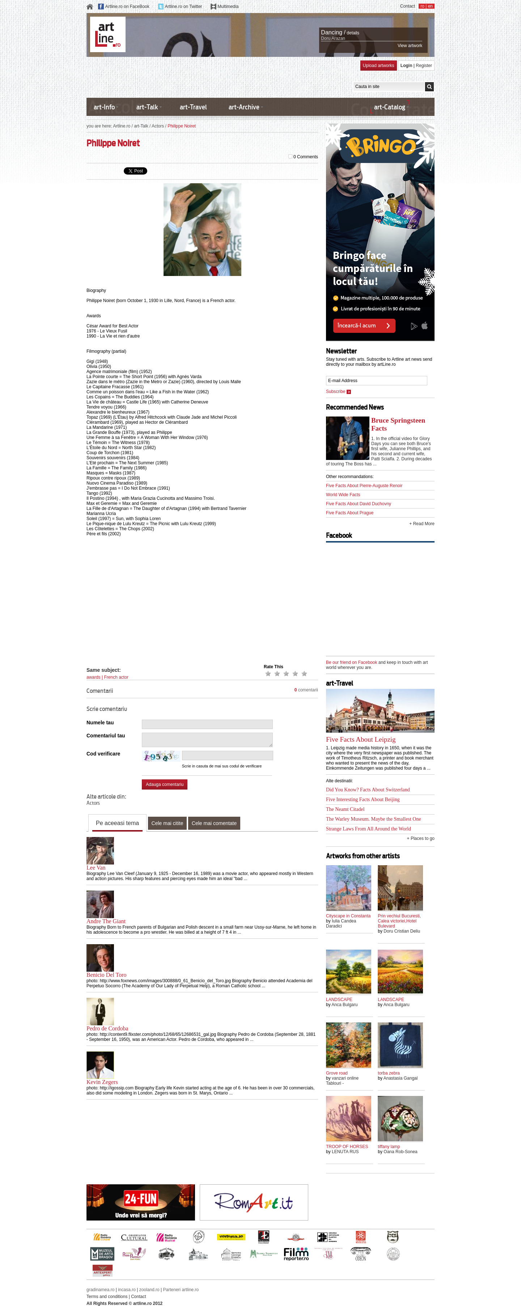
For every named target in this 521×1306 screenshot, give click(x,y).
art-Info (104, 107)
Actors (158, 126)
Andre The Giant (106, 921)
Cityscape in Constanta (348, 915)
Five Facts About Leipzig (361, 739)
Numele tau (100, 722)
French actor (116, 677)
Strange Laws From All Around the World (368, 829)
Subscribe (338, 391)
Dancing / (333, 32)
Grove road (337, 1073)
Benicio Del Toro (106, 975)
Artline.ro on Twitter (183, 6)
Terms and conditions (106, 1296)
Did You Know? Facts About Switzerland (368, 789)
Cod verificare (103, 754)
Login (406, 65)
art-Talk (147, 107)
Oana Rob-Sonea (400, 1151)
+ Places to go (421, 838)
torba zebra (389, 1073)
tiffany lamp (389, 1146)
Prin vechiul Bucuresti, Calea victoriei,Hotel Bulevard (399, 921)
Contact (407, 6)
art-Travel (193, 107)
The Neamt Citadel (345, 809)
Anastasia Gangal (401, 1078)
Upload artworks (378, 65)
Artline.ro (121, 126)
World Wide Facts (343, 494)
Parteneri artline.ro (181, 1289)
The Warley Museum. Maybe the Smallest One (373, 819)
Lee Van (96, 868)
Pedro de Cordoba (107, 1028)
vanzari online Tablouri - (342, 1081)
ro (422, 6)
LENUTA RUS (345, 1151)
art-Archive (244, 107)
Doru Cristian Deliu (402, 931)
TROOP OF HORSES (347, 1146)
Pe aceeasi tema (117, 823)
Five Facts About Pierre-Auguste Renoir (364, 485)
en (430, 6)
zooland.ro (149, 1289)
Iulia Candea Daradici (341, 923)
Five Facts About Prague (349, 512)
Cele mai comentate (214, 823)
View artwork (410, 45)
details (353, 32)
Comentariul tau (105, 735)
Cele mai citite (167, 823)
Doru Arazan (333, 38)
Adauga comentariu (164, 784)
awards (93, 677)
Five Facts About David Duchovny (358, 503)
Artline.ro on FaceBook (127, 6)
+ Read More (422, 523)
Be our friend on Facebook (351, 662)
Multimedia (227, 6)
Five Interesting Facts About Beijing (363, 799)
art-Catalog (389, 107)
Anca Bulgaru (344, 1004)
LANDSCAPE (339, 999)
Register (424, 65)
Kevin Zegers (102, 1082)
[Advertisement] (218, 76)
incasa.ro (127, 1289)
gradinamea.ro (100, 1289)
